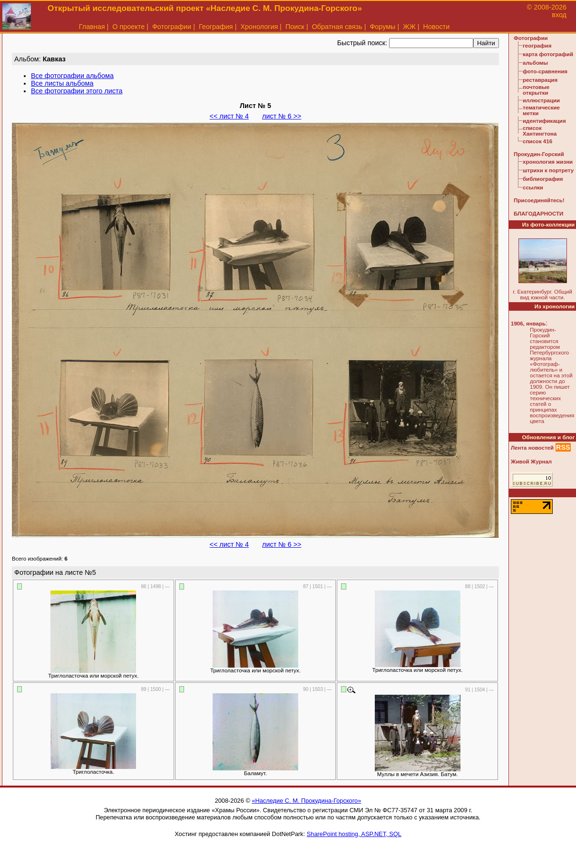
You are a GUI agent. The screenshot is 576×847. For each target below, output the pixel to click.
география (537, 46)
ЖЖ (409, 26)
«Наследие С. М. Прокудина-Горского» (306, 800)
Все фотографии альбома (72, 75)
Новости (436, 26)
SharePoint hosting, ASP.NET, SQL (354, 833)
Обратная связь (337, 26)
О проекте (128, 26)
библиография (543, 179)
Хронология (259, 26)
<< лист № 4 (229, 116)
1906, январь (528, 323)
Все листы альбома (62, 83)
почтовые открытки (536, 90)
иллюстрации (541, 100)
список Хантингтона (539, 131)
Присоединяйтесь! (539, 200)
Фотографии (171, 26)
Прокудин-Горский (539, 154)
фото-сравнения (545, 71)
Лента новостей (532, 448)
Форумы (382, 26)
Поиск (294, 26)
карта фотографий (548, 54)
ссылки (533, 187)
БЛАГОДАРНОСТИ (538, 214)
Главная (92, 26)
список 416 (537, 141)
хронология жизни (548, 162)
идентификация (544, 121)
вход (559, 15)
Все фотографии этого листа (76, 91)
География (216, 26)
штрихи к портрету (548, 170)
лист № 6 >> (281, 116)
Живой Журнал (531, 461)
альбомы (535, 63)
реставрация (540, 80)
